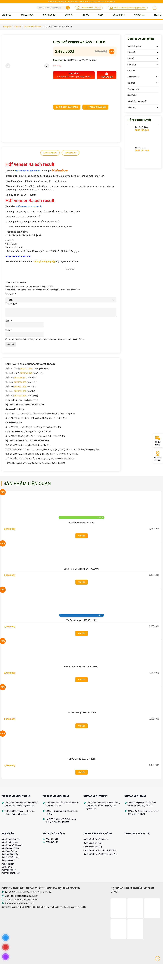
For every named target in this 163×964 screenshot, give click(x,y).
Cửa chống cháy (134, 46)
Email (9, 330)
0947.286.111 (20, 378)
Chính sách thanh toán (93, 843)
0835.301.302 (20, 391)
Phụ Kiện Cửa (133, 89)
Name (9, 321)
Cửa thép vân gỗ (9, 870)
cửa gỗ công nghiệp (45, 261)
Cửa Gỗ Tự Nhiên (89, 60)
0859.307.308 (20, 387)
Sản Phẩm (132, 95)
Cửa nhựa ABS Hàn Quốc (12, 845)
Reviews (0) (70, 153)
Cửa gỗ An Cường (9, 851)
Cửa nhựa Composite (11, 839)
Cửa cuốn (132, 52)
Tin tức (85, 15)
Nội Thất (131, 83)
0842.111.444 (26, 369)
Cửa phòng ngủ (8, 860)
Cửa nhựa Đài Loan (10, 842)
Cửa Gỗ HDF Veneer (72, 60)
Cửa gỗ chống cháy (10, 854)
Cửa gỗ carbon (8, 864)
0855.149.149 (26, 373)
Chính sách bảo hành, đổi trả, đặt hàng (100, 850)
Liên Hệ (157, 15)
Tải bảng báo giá (95, 107)
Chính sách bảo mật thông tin (96, 839)
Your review (11, 304)
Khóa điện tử (7, 867)
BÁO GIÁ (68, 15)
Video (101, 15)
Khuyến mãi (139, 15)
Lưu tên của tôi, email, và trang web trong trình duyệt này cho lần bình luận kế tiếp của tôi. (46, 339)
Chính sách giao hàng (93, 847)
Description (50, 153)
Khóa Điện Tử (49, 15)
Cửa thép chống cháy (11, 857)
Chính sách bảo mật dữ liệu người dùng (100, 854)
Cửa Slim (131, 70)
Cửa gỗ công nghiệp (10, 848)
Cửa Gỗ (131, 58)
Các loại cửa (27, 15)
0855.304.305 (20, 382)
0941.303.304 (20, 396)
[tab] (50, 153)
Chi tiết (81, 536)
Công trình (118, 15)
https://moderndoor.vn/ (24, 903)
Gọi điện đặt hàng (67, 107)
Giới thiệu (6, 15)
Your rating (11, 294)
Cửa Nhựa (132, 64)
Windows (132, 107)
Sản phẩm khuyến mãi (137, 101)
